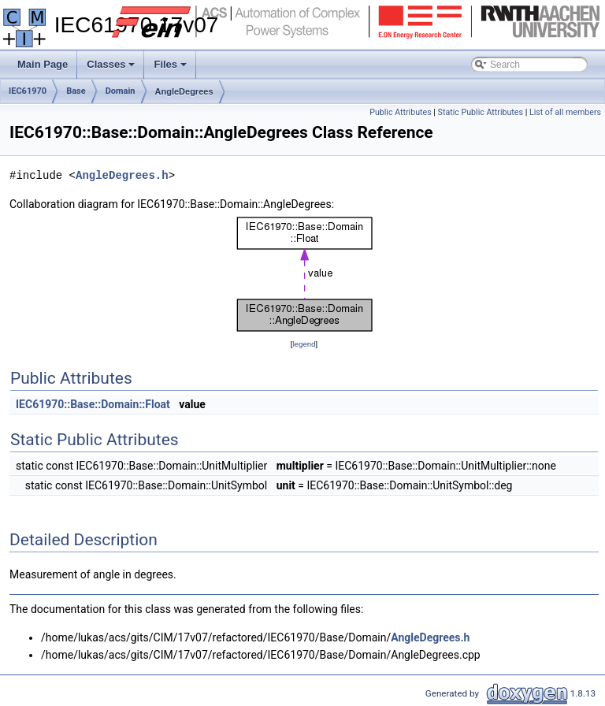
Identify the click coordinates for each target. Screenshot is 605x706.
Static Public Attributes (480, 112)
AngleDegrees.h (122, 175)
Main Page (42, 64)
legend (303, 344)
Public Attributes (400, 112)
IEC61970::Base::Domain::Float (93, 404)
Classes (112, 68)
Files (171, 68)
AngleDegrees (184, 91)
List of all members (565, 112)
